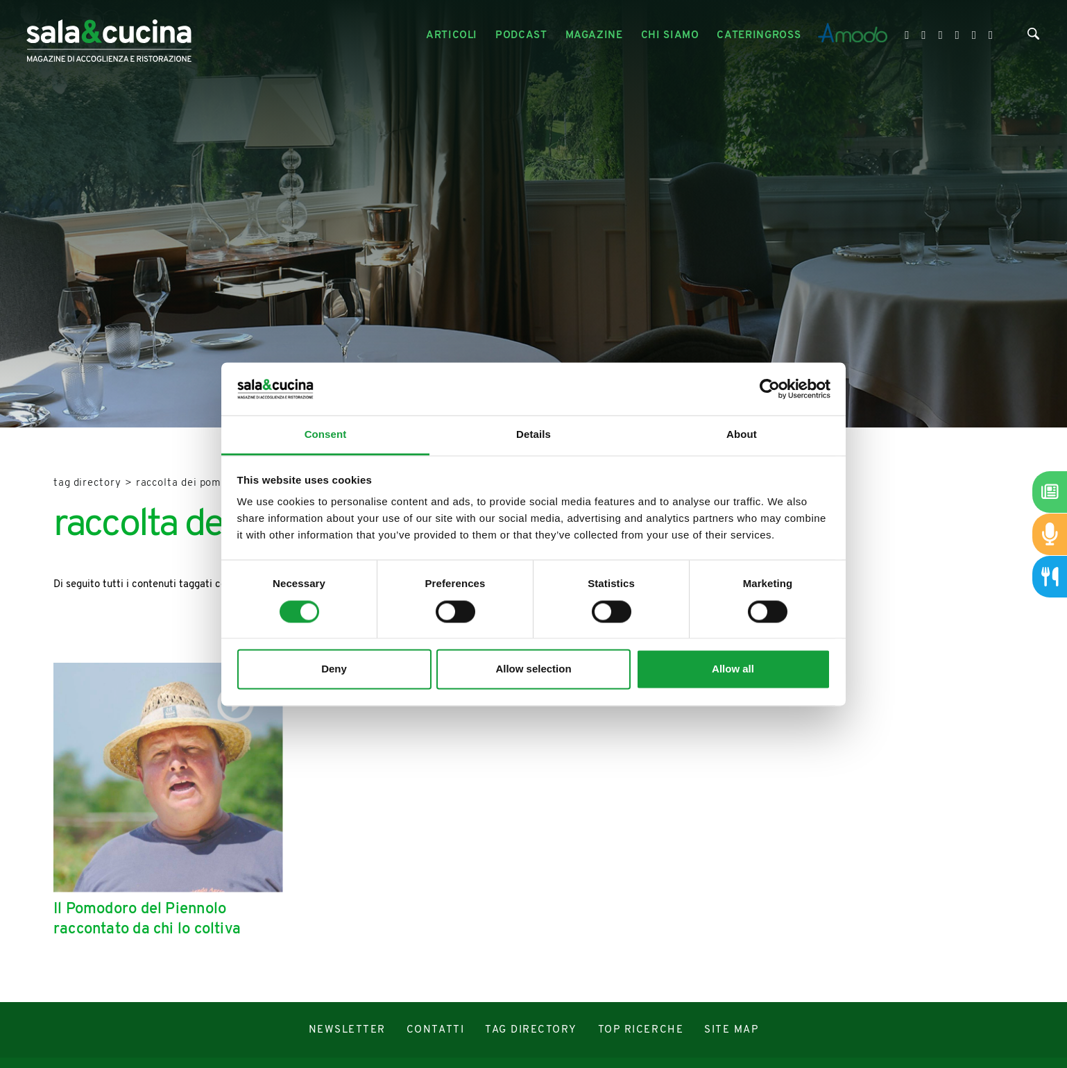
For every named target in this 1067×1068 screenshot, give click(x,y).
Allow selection (533, 669)
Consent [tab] (326, 435)
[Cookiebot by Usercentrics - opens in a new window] (769, 388)
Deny (334, 669)
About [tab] (741, 435)
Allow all (733, 669)
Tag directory (87, 483)
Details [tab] (533, 435)
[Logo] (109, 35)
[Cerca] (1033, 36)
